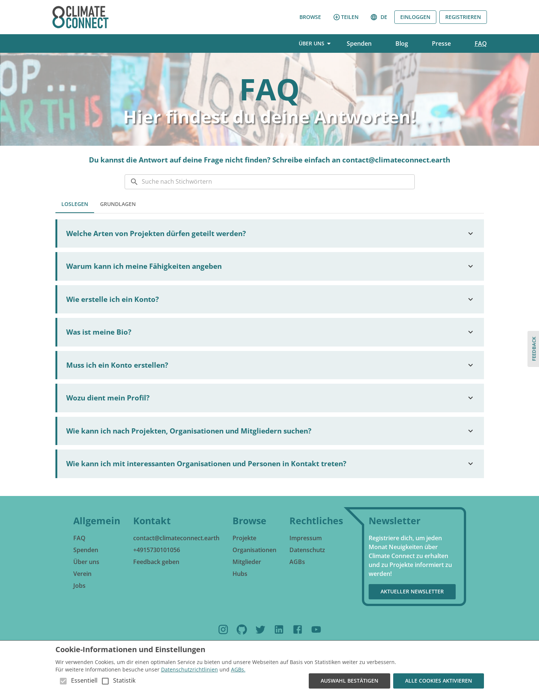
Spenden (359, 43)
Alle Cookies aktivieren (438, 681)
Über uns (314, 44)
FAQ (481, 43)
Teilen (346, 17)
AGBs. (238, 669)
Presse (441, 43)
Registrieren (463, 17)
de (379, 17)
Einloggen (415, 17)
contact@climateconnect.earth (396, 160)
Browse (310, 17)
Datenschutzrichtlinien (189, 669)
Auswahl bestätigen (349, 681)
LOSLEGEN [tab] (74, 204)
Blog (401, 43)
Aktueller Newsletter (412, 591)
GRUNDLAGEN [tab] (118, 204)
